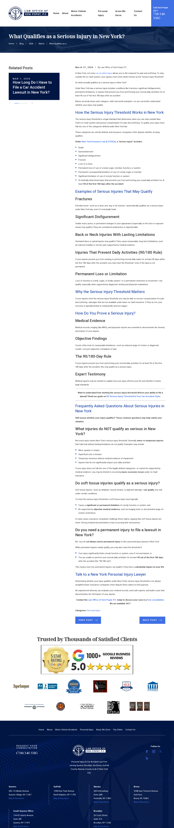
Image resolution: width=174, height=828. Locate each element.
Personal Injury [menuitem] (102, 13)
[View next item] (32, 103)
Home (41, 729)
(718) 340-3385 (27, 753)
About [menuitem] (65, 13)
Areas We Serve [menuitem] (120, 13)
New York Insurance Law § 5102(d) (99, 141)
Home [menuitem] (56, 13)
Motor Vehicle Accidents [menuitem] (78, 13)
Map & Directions (16, 798)
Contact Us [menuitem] (138, 13)
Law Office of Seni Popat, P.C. (102, 600)
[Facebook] (146, 751)
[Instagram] (153, 751)
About (49, 729)
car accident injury (104, 73)
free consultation (155, 600)
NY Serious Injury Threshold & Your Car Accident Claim (133, 396)
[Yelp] (146, 758)
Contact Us (130, 729)
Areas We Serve (103, 729)
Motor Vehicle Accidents (66, 729)
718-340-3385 (159, 16)
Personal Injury (93, 610)
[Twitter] (160, 751)
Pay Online (117, 729)
